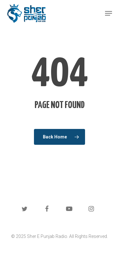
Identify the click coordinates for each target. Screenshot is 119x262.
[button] (108, 13)
